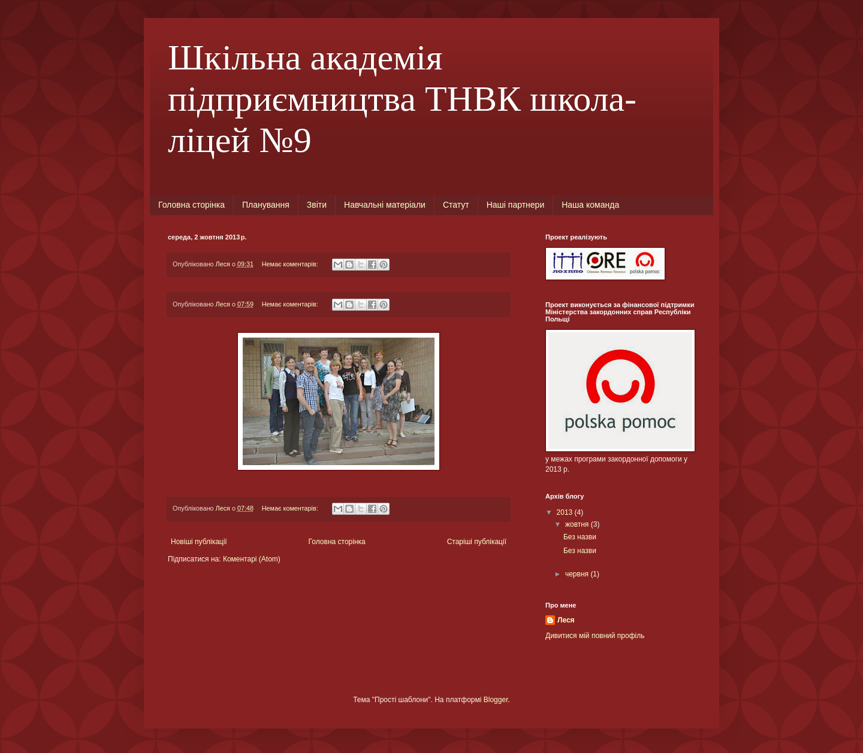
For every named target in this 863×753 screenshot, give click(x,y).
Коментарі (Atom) (251, 559)
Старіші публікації (476, 542)
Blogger (496, 700)
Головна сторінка (191, 204)
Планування (265, 204)
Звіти (317, 204)
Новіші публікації (199, 542)
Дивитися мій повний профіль (594, 635)
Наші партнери (516, 204)
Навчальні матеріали (385, 204)
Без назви (579, 537)
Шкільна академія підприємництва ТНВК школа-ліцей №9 (402, 99)
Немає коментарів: (291, 264)
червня (577, 574)
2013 (566, 512)
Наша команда (590, 204)
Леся (566, 620)
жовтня (578, 524)
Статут (456, 204)
